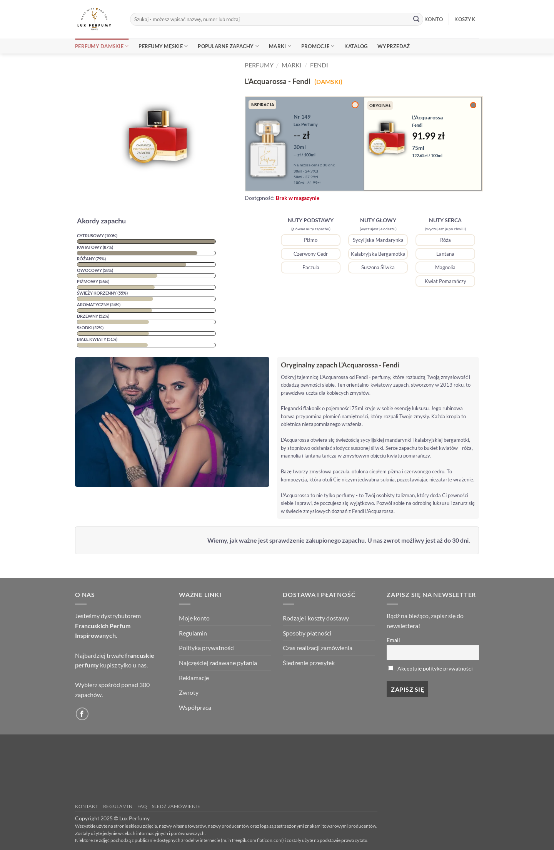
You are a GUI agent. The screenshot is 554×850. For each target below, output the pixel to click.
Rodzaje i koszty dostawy (316, 618)
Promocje (318, 46)
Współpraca (195, 707)
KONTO (433, 19)
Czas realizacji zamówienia (317, 647)
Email (393, 640)
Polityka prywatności (207, 647)
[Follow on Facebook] (82, 713)
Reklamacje (194, 677)
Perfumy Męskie (163, 46)
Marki (280, 46)
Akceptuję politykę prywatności (435, 668)
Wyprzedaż (393, 46)
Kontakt (86, 806)
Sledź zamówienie (176, 806)
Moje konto (194, 618)
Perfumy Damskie (101, 46)
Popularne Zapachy (228, 46)
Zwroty (189, 692)
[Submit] (416, 19)
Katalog (355, 46)
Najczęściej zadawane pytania (218, 662)
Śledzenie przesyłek (309, 662)
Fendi (319, 65)
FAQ (142, 806)
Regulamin (193, 633)
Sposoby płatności (307, 633)
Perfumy (259, 65)
